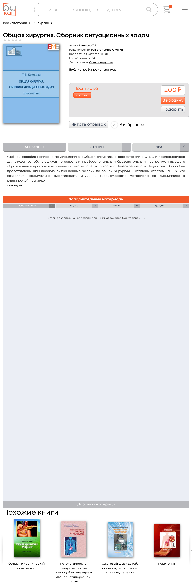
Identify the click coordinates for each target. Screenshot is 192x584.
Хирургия (41, 23)
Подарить (173, 109)
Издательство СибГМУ (107, 50)
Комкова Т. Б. (88, 45)
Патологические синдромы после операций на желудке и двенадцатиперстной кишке (73, 573)
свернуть (14, 185)
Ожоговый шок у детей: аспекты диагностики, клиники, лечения (120, 568)
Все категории (15, 23)
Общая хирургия (101, 62)
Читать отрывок (88, 124)
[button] (184, 9)
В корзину (173, 100)
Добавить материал (96, 504)
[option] (26, 546)
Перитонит (166, 564)
